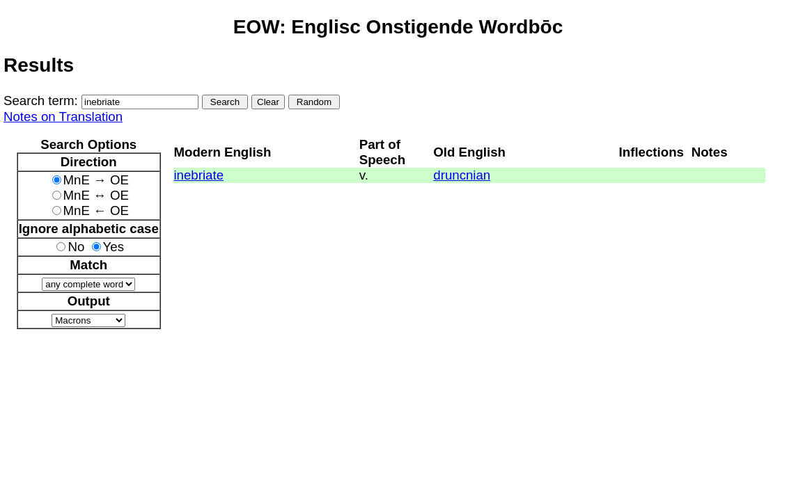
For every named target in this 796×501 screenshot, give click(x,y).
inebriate (198, 175)
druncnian (461, 175)
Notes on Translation (63, 116)
